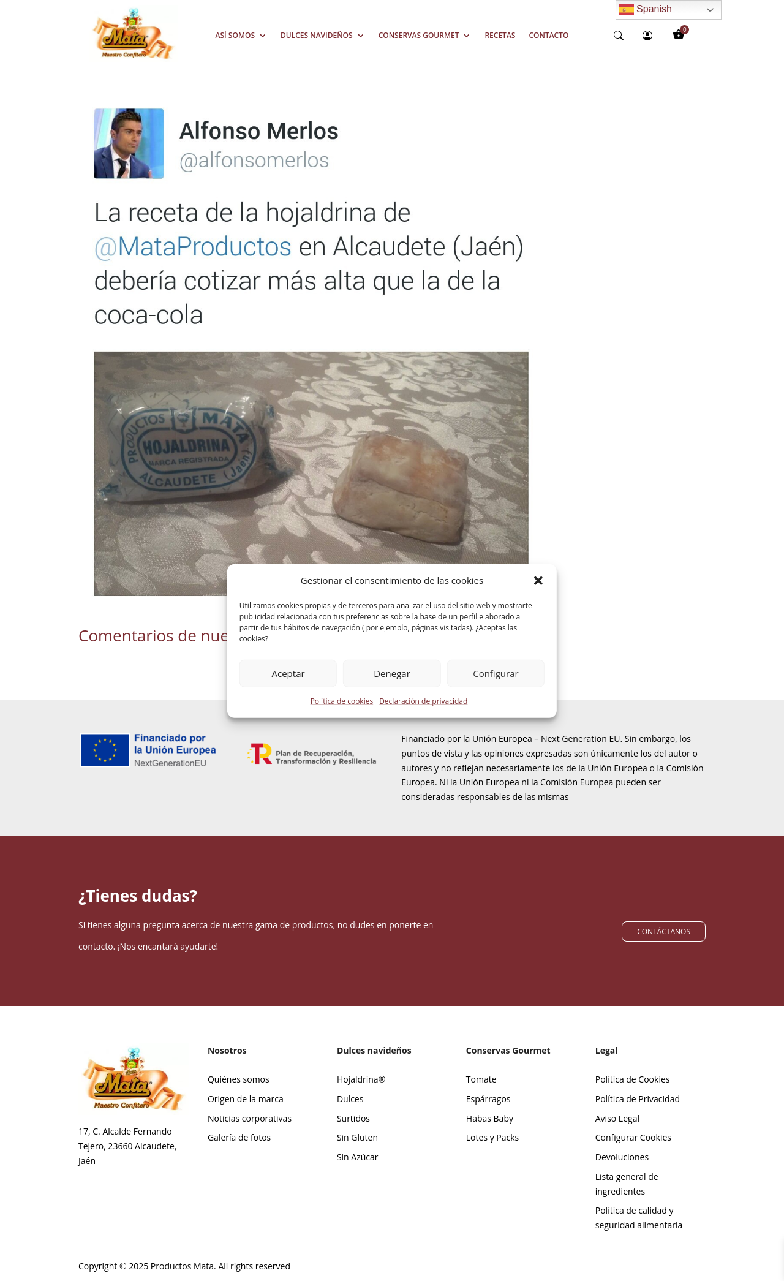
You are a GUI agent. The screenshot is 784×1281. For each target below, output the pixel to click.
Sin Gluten (357, 1137)
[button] (538, 595)
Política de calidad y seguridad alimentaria (639, 1217)
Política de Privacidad (637, 1099)
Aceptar (288, 687)
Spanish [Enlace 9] (645, 9)
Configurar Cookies (633, 1137)
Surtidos (353, 1118)
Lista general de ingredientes (626, 1184)
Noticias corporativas (250, 1118)
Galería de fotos (239, 1137)
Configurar (495, 687)
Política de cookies (342, 715)
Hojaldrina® (361, 1079)
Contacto (548, 35)
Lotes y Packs (492, 1137)
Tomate (481, 1079)
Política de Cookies (632, 1079)
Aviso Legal (617, 1118)
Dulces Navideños (317, 35)
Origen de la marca (246, 1099)
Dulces (350, 1099)
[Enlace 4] (311, 354)
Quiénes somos (239, 1079)
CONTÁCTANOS (663, 931)
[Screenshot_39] (133, 59)
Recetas (499, 35)
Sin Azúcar (358, 1157)
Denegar (392, 687)
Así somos (235, 35)
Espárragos (488, 1099)
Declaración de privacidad (423, 715)
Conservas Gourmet (419, 35)
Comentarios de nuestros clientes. (204, 635)
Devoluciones (622, 1157)
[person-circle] (647, 35)
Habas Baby (489, 1118)
